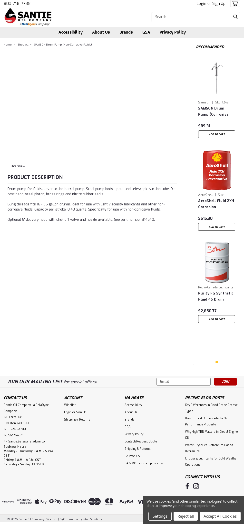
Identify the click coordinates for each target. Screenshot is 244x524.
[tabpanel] (217, 97)
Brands (126, 32)
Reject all (185, 516)
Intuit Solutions (92, 519)
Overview (17, 166)
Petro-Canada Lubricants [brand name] (216, 287)
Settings (160, 516)
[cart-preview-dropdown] (234, 3)
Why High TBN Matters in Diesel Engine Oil (211, 435)
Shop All (23, 44)
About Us (101, 32)
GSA (146, 32)
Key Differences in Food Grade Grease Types (211, 408)
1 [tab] (216, 362)
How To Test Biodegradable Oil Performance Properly (206, 421)
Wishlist (70, 405)
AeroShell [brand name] (205, 195)
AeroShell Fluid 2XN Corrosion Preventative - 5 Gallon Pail (216, 204)
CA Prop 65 (132, 456)
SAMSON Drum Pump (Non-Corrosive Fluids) (63, 44)
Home (8, 44)
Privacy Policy (173, 32)
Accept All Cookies (220, 516)
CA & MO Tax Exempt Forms (144, 463)
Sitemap (51, 519)
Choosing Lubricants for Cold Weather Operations (211, 462)
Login (201, 3)
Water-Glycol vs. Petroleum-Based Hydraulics (209, 448)
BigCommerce (68, 519)
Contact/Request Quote (141, 441)
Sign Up (218, 3)
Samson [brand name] (204, 102)
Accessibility (71, 32)
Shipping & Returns (77, 420)
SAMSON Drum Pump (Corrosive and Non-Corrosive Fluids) (215, 111)
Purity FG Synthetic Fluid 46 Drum (216, 296)
